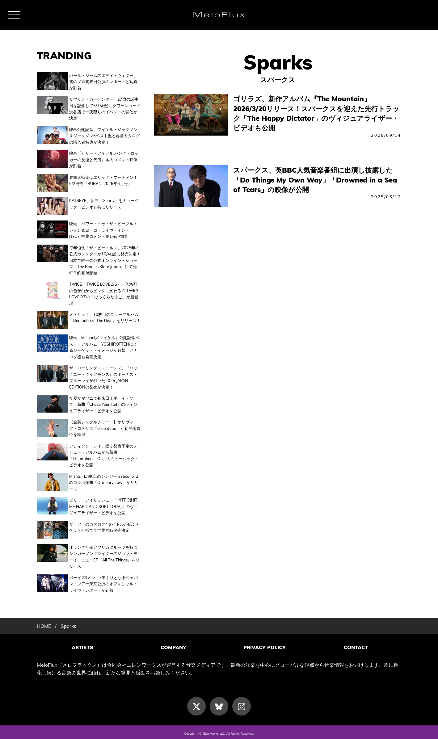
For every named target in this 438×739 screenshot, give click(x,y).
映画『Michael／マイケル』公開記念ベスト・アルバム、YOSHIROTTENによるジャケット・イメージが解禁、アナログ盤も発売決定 (104, 345)
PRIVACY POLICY (264, 645)
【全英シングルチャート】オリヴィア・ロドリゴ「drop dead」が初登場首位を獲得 (105, 426)
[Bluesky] (219, 703)
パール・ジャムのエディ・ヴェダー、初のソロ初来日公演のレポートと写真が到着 (103, 81)
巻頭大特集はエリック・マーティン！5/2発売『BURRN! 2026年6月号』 (103, 180)
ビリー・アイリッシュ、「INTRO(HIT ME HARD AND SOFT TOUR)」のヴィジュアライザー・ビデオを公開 (103, 504)
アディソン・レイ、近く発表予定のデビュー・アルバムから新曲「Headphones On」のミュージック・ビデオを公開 (104, 453)
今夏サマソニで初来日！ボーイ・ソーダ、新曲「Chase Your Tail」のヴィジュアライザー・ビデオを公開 (103, 402)
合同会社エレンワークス (134, 662)
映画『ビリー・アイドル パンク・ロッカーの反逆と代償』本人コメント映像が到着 (103, 159)
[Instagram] (241, 703)
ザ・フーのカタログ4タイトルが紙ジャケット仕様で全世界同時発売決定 (104, 525)
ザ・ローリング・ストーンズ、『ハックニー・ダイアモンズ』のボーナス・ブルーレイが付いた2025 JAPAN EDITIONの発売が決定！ (103, 375)
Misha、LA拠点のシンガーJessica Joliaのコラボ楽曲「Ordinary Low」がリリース (103, 480)
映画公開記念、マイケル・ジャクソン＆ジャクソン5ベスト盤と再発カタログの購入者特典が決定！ (104, 136)
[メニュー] (14, 15)
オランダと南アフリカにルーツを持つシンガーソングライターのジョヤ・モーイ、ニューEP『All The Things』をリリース (104, 554)
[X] (196, 703)
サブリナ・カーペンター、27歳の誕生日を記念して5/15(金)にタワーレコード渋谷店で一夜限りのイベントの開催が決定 (105, 108)
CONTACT (356, 645)
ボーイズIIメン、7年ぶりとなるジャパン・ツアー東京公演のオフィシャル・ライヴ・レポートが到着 (103, 581)
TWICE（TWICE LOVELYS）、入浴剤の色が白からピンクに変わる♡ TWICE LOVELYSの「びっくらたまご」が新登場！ (104, 292)
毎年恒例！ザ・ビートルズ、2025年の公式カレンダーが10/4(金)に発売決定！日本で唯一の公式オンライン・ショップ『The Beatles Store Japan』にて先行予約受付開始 (105, 259)
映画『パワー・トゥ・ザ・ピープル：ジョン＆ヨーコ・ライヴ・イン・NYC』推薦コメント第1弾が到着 (103, 228)
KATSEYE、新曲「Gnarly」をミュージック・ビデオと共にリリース (104, 202)
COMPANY (173, 645)
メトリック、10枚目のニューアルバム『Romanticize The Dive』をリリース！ (105, 316)
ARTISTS (82, 645)
